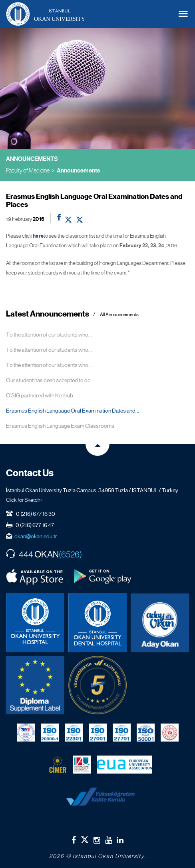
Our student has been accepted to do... (50, 380)
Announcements (78, 170)
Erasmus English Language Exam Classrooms (60, 426)
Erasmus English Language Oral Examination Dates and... (72, 410)
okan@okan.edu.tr (35, 536)
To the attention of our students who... (49, 334)
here (38, 236)
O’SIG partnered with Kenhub (39, 395)
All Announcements (119, 314)
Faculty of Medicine (28, 170)
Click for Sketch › (24, 500)
